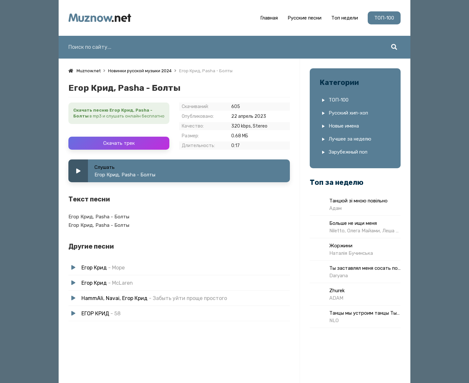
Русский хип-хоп (348, 113)
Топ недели (344, 18)
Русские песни (304, 18)
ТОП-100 (384, 18)
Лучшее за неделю (350, 139)
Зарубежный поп (348, 152)
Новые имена (344, 126)
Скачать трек (119, 143)
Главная (269, 18)
